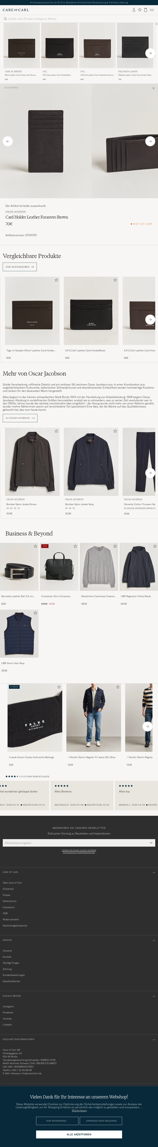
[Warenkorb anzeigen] (145, 10)
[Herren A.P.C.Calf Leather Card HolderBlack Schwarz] (91, 311)
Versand (7, 950)
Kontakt (7, 956)
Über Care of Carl (12, 882)
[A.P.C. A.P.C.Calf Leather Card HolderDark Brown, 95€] (97, 52)
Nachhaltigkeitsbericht (15, 925)
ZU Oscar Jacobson (20, 418)
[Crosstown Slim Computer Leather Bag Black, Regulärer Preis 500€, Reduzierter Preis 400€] (59, 574)
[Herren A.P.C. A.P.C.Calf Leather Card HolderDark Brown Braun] (97, 45)
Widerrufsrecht (11, 919)
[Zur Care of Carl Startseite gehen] (16, 10)
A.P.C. (45, 71)
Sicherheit (8, 888)
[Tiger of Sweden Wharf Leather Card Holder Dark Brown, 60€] (22, 52)
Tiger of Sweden (13, 71)
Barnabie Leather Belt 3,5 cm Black (17, 596)
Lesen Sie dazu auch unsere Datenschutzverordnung (79, 851)
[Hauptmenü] (151, 10)
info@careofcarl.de (31, 1073)
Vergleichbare (32, 256)
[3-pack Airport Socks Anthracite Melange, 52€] (35, 725)
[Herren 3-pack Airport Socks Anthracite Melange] (35, 718)
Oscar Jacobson (16, 212)
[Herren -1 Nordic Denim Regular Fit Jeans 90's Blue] (93, 718)
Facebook (8, 1012)
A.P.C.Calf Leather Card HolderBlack (57, 75)
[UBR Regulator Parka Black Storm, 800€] (138, 574)
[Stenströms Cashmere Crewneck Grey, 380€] (99, 574)
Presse (6, 895)
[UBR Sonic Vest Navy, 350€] (19, 641)
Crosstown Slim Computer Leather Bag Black (55, 596)
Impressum (9, 907)
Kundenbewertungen (14, 975)
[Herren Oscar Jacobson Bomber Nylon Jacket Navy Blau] (91, 462)
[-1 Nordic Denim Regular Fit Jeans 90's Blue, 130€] (93, 725)
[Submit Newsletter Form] (151, 842)
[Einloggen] (134, 10)
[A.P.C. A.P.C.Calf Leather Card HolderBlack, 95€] (59, 52)
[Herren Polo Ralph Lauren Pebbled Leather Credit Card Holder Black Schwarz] (135, 45)
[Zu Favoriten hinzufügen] (55, 281)
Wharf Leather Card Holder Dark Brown (20, 75)
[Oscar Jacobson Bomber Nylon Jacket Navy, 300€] (91, 472)
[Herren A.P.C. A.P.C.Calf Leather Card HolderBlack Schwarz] (59, 45)
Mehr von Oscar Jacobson (34, 373)
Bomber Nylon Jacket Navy (79, 504)
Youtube (7, 1018)
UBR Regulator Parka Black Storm (136, 596)
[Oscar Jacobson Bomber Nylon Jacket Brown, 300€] (32, 472)
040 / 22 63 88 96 (22, 1070)
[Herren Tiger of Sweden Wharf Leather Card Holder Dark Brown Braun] (21, 45)
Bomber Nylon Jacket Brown (21, 504)
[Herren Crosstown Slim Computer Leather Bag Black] (59, 567)
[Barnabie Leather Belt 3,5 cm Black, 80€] (19, 574)
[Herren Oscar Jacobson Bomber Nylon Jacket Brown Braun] (32, 462)
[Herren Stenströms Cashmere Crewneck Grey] (99, 567)
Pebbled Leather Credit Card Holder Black (134, 75)
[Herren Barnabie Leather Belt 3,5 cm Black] (19, 567)
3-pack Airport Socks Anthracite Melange (31, 757)
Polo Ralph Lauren (127, 71)
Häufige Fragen (11, 962)
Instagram (8, 1006)
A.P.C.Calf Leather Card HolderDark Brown (96, 75)
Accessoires (11, 88)
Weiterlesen (79, 1110)
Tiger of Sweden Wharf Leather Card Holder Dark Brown (30, 350)
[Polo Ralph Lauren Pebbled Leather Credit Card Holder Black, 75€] (135, 52)
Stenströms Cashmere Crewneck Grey (99, 596)
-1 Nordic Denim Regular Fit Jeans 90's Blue (91, 757)
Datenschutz (9, 901)
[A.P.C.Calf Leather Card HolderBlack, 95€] (91, 318)
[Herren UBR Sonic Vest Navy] (19, 634)
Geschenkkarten (11, 981)
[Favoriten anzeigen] (139, 10)
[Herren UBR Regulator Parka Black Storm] (138, 567)
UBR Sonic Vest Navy (12, 663)
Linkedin (7, 1024)
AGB (5, 913)
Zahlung (7, 969)
